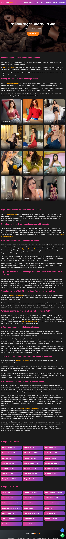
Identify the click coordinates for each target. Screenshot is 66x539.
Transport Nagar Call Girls (9, 479)
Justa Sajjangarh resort (8, 518)
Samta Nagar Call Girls (30, 473)
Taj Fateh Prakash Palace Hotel (11, 503)
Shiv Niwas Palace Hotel (52, 503)
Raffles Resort (49, 508)
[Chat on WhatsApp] (62, 535)
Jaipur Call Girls (38, 2)
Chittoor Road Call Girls (52, 453)
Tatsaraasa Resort (29, 498)
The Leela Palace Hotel (30, 492)
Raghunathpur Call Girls (52, 468)
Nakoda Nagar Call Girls (52, 463)
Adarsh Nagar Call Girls (8, 447)
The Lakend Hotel (50, 513)
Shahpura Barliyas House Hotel (11, 508)
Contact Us (62, 2)
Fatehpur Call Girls (50, 458)
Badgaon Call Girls (29, 447)
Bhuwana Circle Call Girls (9, 453)
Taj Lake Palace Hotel (51, 498)
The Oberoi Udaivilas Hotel (31, 513)
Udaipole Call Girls (29, 479)
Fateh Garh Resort (29, 518)
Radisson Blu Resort (8, 513)
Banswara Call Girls (50, 447)
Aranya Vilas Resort (29, 524)
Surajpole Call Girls (50, 473)
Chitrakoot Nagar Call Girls (31, 453)
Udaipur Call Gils (27, 2)
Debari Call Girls (6, 458)
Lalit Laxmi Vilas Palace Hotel (53, 492)
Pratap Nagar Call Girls (30, 468)
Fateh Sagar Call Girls (30, 458)
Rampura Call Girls (7, 473)
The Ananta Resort (7, 498)
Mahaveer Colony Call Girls (31, 463)
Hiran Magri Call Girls (8, 463)
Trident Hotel (6, 492)
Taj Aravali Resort (29, 503)
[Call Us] (62, 530)
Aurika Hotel (5, 524)
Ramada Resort (28, 508)
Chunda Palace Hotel (51, 518)
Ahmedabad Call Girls (51, 2)
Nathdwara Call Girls (8, 468)
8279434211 (33, 34)
